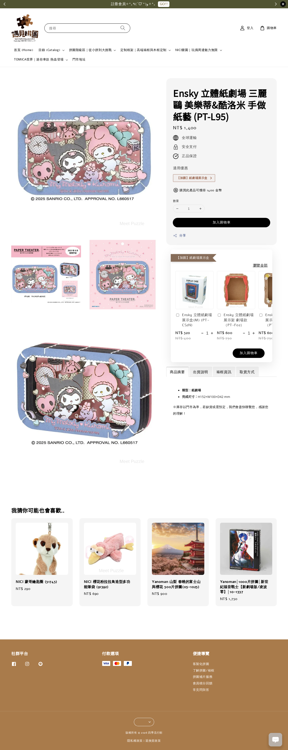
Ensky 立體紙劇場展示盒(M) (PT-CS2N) (193, 320)
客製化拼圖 (201, 664)
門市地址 (79, 59)
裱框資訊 (223, 372)
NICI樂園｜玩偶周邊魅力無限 (196, 50)
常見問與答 (201, 690)
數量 (176, 201)
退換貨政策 (153, 741)
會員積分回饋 (203, 683)
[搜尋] (123, 28)
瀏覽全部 (260, 265)
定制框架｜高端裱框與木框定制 (143, 50)
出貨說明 (200, 372)
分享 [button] (179, 235)
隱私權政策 (135, 741)
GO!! (168, 4)
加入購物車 (222, 222)
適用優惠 (180, 168)
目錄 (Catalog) (49, 50)
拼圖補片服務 (203, 677)
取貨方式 (247, 372)
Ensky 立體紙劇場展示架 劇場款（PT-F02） (235, 320)
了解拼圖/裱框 (203, 670)
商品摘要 (177, 372)
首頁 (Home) (23, 50)
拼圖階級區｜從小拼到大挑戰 (90, 50)
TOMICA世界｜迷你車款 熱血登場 (39, 60)
